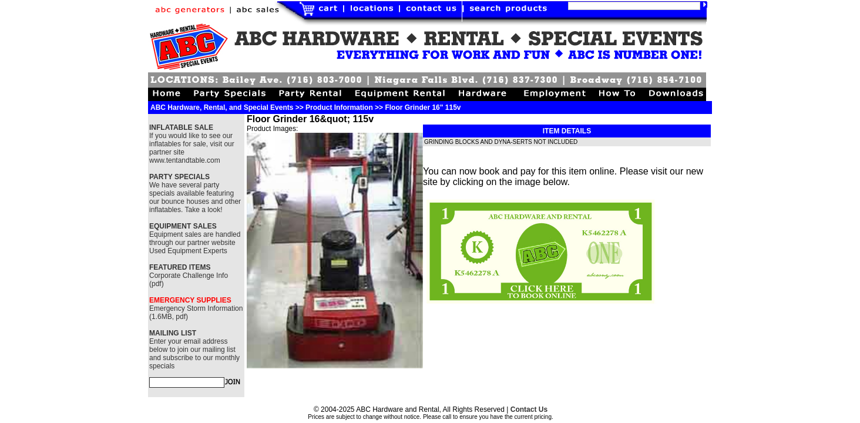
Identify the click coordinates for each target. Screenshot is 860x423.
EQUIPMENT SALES (183, 226)
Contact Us (528, 409)
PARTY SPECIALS (179, 177)
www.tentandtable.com (184, 160)
